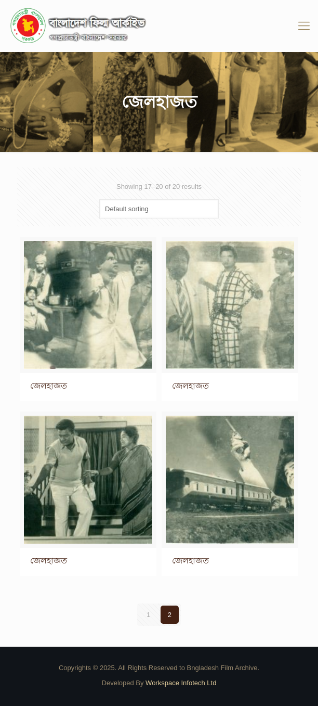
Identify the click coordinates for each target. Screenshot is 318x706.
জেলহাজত (48, 385)
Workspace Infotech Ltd (180, 683)
